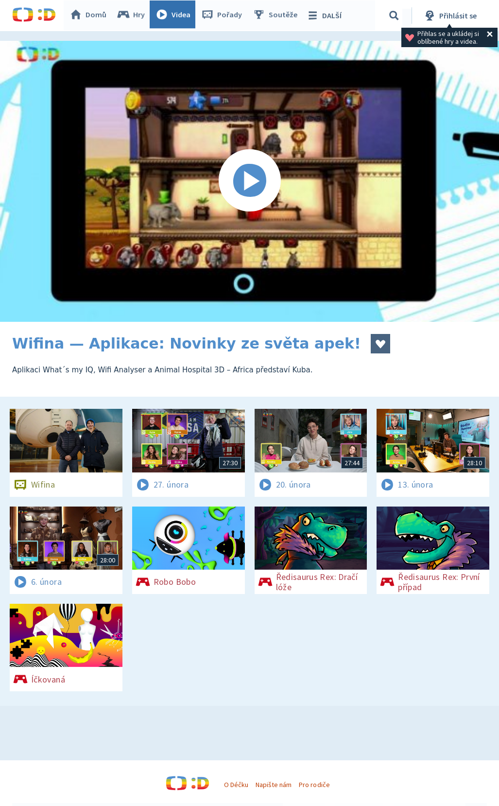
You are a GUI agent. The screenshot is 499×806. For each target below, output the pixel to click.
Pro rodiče (314, 784)
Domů (90, 15)
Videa (175, 15)
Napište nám (274, 784)
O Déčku (236, 784)
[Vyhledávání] (395, 15)
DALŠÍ (326, 15)
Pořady (224, 15)
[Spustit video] (249, 181)
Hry (133, 15)
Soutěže (277, 15)
